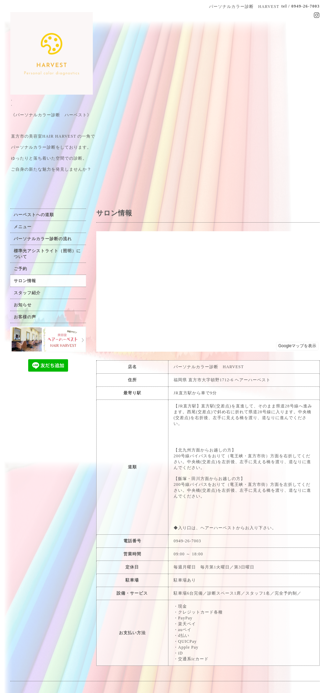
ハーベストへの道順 (34, 214)
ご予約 (20, 268)
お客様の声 (25, 316)
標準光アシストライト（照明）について (47, 253)
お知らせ (23, 304)
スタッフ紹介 (27, 292)
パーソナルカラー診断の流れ (43, 238)
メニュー (23, 226)
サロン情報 (25, 280)
